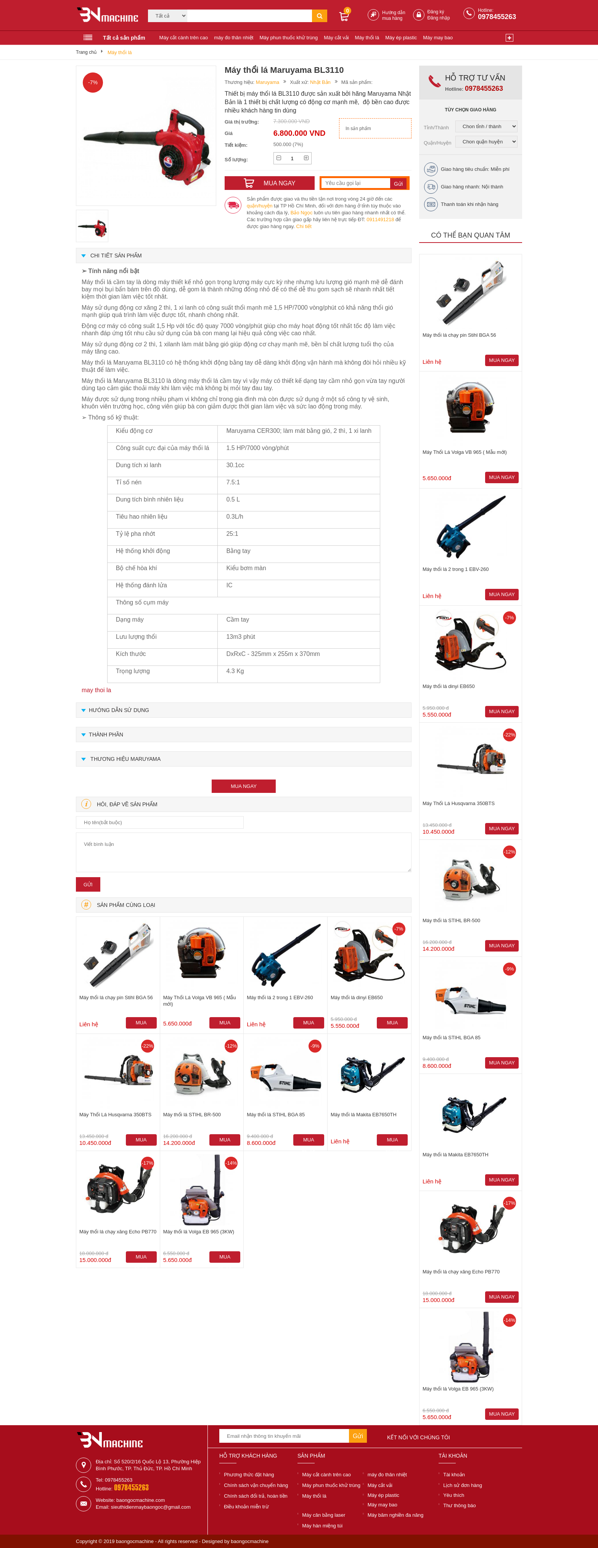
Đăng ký (436, 11)
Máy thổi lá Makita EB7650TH (364, 1114)
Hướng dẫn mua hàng (393, 15)
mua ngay (244, 786)
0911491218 (380, 219)
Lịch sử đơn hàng (462, 1485)
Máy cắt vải (336, 37)
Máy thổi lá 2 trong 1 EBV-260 (280, 997)
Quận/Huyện (438, 143)
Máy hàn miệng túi (322, 1526)
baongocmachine (249, 1541)
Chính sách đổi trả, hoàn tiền (256, 1496)
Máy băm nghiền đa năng (395, 1515)
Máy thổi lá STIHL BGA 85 (276, 1114)
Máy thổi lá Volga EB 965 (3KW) (198, 1232)
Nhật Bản (320, 82)
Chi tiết (304, 226)
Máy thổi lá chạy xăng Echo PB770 (117, 1232)
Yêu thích (453, 1495)
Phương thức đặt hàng (249, 1474)
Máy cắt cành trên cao (183, 37)
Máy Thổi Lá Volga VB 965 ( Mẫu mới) (199, 1001)
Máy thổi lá (367, 37)
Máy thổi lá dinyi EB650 (357, 997)
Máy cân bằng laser (323, 1515)
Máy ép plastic (401, 37)
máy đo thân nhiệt (233, 37)
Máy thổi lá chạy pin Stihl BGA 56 (116, 997)
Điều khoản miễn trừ (246, 1506)
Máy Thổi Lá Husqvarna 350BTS (115, 1114)
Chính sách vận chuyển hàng (256, 1485)
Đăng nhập (439, 18)
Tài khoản (454, 1474)
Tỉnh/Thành (436, 127)
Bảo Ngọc (302, 212)
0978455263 (497, 17)
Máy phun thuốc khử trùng (288, 37)
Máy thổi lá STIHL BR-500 (192, 1114)
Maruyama (267, 82)
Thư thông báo (459, 1505)
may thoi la (96, 690)
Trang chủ (86, 52)
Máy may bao (438, 37)
